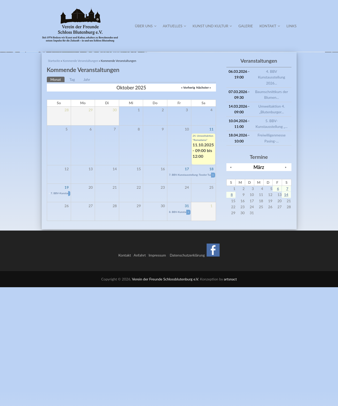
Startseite (54, 179)
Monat (57, 197)
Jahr (87, 198)
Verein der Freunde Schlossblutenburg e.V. (165, 398)
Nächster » (203, 206)
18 (211, 287)
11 (211, 247)
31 (187, 324)
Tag (72, 198)
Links (291, 26)
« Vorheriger (189, 206)
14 (286, 313)
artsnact (230, 398)
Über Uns (145, 26)
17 (187, 287)
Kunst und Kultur (212, 26)
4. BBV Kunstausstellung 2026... (271, 196)
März (258, 286)
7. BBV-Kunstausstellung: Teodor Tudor (191, 293)
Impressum (158, 374)
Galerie (245, 26)
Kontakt (269, 26)
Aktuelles (174, 26)
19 (67, 306)
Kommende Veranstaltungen (80, 179)
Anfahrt (139, 374)
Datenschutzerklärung (187, 374)
